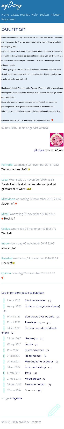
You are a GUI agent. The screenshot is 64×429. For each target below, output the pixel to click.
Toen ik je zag (33, 322)
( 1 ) (49, 301)
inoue (5, 243)
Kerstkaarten (33, 378)
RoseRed (6, 258)
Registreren (8, 19)
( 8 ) (39, 390)
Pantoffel (7, 165)
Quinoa (6, 273)
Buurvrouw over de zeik (39, 316)
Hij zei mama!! (33, 355)
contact (36, 422)
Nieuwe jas (31, 338)
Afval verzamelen (35, 300)
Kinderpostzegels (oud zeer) (42, 306)
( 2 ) (57, 317)
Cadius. (5, 229)
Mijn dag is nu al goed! (39, 361)
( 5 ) (4, 311)
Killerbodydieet (34, 350)
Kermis (29, 344)
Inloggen (56, 14)
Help (35, 14)
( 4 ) (35, 373)
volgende (16, 398)
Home (5, 14)
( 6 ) (47, 350)
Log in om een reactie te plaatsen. (23, 293)
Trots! (28, 373)
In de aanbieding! (35, 367)
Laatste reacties (20, 14)
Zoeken (44, 14)
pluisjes (39, 150)
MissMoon (8, 199)
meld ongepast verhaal (33, 128)
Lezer (5, 179)
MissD (5, 214)
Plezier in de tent (35, 384)
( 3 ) (12, 333)
